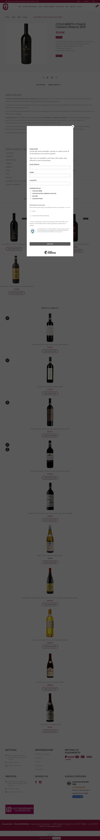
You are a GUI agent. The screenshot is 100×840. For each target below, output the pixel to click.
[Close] (72, 126)
